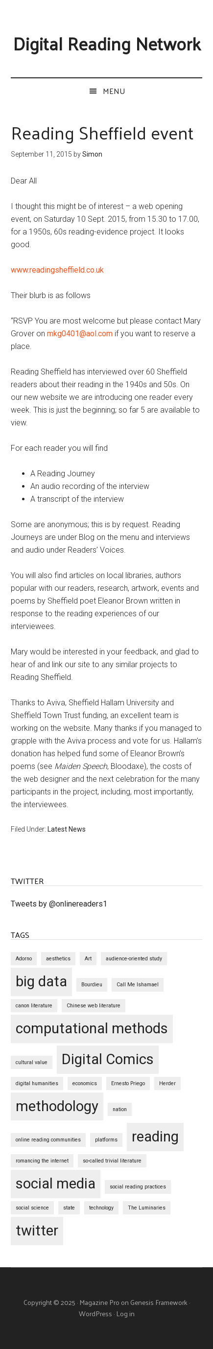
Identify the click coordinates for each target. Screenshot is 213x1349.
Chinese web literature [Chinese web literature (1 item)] (93, 1005)
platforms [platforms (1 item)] (106, 1140)
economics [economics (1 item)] (84, 1083)
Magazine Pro (99, 1302)
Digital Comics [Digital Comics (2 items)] (108, 1059)
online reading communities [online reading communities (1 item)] (48, 1140)
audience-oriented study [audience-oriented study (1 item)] (134, 958)
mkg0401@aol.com (80, 333)
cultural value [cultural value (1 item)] (31, 1062)
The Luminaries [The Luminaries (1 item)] (147, 1208)
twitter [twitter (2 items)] (37, 1230)
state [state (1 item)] (69, 1208)
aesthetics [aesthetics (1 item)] (58, 958)
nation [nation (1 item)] (120, 1109)
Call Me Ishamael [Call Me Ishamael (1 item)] (138, 984)
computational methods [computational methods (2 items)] (92, 1028)
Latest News (66, 829)
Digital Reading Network (107, 43)
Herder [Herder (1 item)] (167, 1083)
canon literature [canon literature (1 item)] (34, 1005)
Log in (125, 1313)
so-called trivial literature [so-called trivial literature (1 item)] (112, 1161)
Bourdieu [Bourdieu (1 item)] (91, 984)
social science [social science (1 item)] (32, 1208)
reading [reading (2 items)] (155, 1136)
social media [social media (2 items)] (55, 1183)
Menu (114, 91)
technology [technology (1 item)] (101, 1208)
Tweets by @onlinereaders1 (59, 903)
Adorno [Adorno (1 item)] (24, 958)
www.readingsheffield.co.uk (57, 270)
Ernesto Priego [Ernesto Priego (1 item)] (128, 1083)
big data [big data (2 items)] (41, 981)
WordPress (95, 1313)
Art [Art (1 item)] (88, 958)
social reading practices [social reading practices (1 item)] (138, 1187)
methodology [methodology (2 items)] (57, 1106)
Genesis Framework (159, 1302)
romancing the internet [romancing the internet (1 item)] (42, 1161)
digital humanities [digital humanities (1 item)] (37, 1083)
